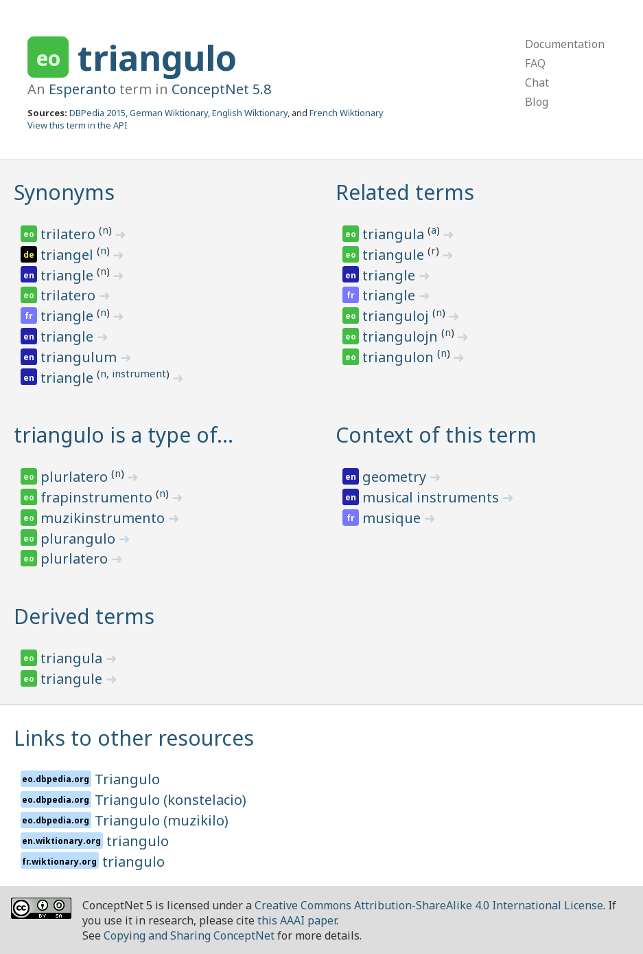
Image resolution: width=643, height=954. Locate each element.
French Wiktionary (346, 113)
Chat (537, 82)
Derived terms (84, 616)
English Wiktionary (250, 113)
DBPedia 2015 (97, 113)
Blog (536, 101)
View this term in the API (77, 125)
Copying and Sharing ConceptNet (189, 935)
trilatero (69, 234)
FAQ (535, 63)
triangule (395, 254)
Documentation (565, 44)
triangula (395, 234)
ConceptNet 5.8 (221, 89)
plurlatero (75, 476)
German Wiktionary (169, 113)
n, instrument (133, 373)
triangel (68, 254)
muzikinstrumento (104, 518)
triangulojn (401, 336)
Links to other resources (134, 738)
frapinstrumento (98, 497)
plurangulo (79, 538)
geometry (396, 476)
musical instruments (432, 497)
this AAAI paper (296, 920)
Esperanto (82, 89)
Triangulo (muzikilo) (162, 820)
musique (393, 518)
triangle (68, 275)
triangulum (80, 357)
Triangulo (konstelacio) (170, 799)
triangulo (157, 57)
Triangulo (127, 779)
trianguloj (397, 316)
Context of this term (436, 435)
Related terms (405, 192)
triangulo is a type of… (123, 435)
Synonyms (64, 192)
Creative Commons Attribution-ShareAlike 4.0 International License (429, 905)
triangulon (399, 357)
